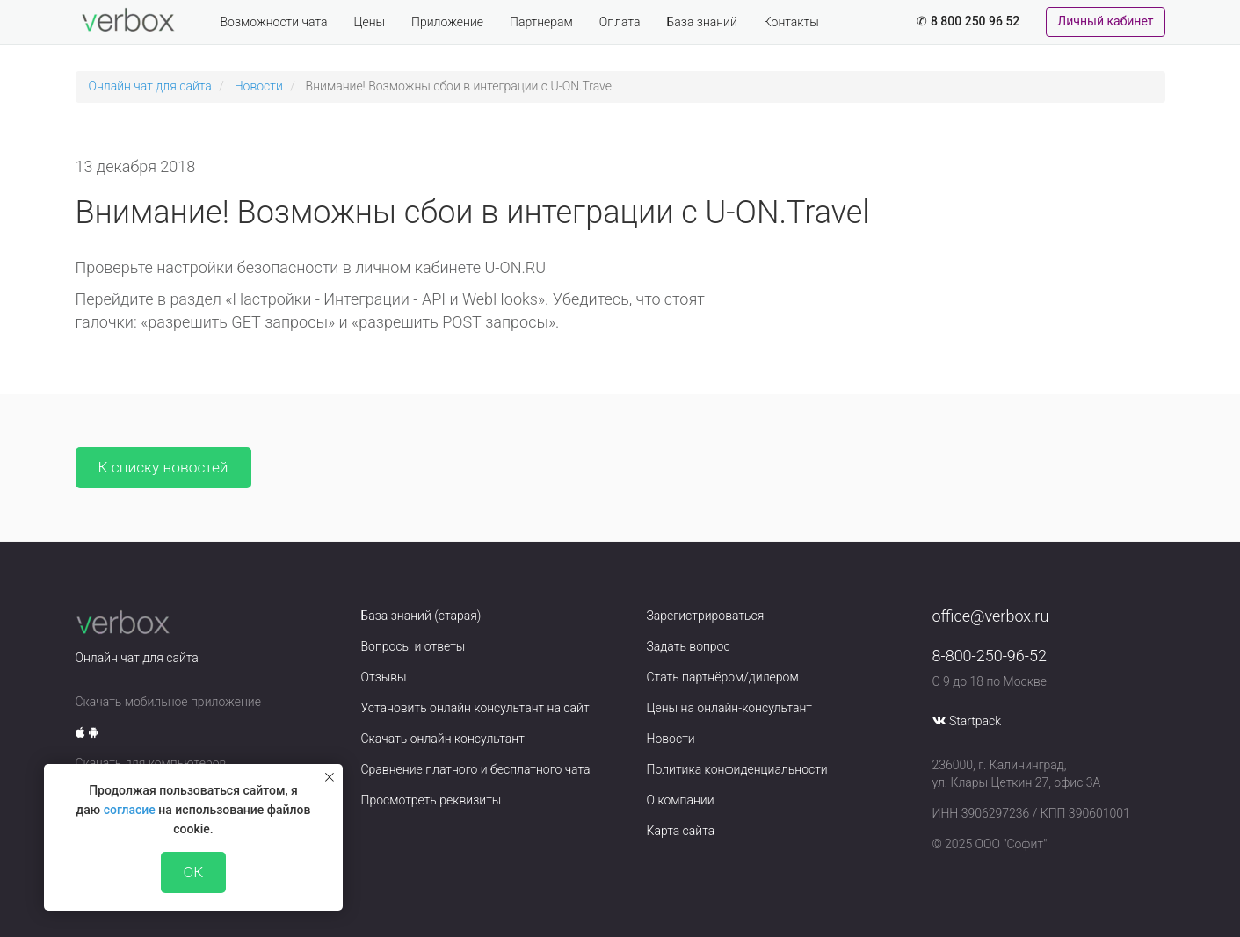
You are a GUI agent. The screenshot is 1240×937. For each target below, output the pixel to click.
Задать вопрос (688, 646)
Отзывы (384, 677)
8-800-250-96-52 (989, 655)
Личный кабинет (1105, 21)
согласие (130, 810)
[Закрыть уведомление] (329, 777)
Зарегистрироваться (706, 616)
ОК (194, 872)
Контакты (791, 22)
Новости (259, 86)
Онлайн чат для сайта (150, 86)
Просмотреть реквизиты (431, 800)
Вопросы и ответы (413, 646)
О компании (680, 800)
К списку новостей (163, 467)
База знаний (702, 22)
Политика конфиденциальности (737, 769)
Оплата (620, 22)
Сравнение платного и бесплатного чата (476, 769)
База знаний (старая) (421, 616)
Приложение (447, 22)
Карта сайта (681, 831)
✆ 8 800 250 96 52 (968, 21)
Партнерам (541, 22)
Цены (369, 22)
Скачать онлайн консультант (443, 739)
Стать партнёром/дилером (723, 677)
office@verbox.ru (990, 616)
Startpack (975, 721)
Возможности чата (274, 22)
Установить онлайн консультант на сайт (475, 708)
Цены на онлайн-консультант (730, 708)
